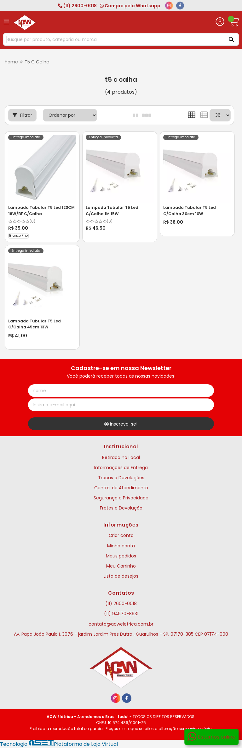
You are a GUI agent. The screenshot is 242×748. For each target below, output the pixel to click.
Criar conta (121, 535)
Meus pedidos (121, 556)
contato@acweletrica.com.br (121, 624)
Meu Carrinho (121, 566)
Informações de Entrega (121, 467)
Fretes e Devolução (121, 508)
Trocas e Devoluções (121, 477)
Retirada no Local (121, 457)
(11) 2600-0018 (77, 6)
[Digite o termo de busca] (112, 39)
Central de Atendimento (121, 488)
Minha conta (121, 546)
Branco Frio (18, 235)
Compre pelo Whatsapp (130, 6)
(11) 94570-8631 (121, 613)
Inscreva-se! (120, 424)
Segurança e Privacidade (121, 498)
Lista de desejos (121, 576)
